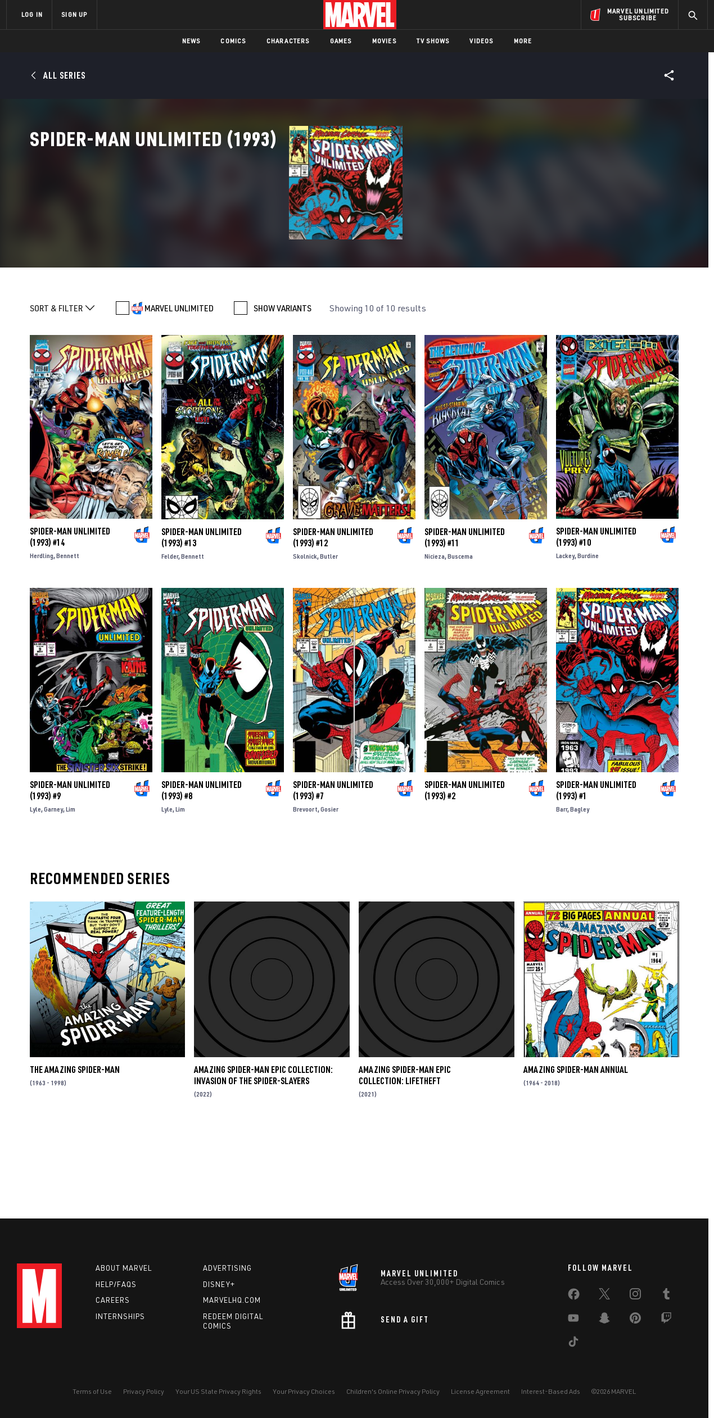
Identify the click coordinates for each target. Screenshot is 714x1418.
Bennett (67, 633)
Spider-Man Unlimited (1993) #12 (333, 615)
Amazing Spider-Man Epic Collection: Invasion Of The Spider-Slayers (263, 1152)
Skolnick (305, 633)
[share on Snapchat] (604, 1320)
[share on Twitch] (666, 1320)
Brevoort (305, 886)
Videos (481, 41)
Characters (288, 41)
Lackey (565, 633)
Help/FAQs (116, 1284)
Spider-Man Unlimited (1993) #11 (464, 615)
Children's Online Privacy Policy (393, 1391)
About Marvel (124, 1267)
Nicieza (434, 633)
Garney (53, 886)
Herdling (41, 633)
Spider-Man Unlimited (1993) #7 (333, 868)
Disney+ (219, 1284)
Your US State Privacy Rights (218, 1391)
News (191, 41)
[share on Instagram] (635, 1296)
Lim (70, 886)
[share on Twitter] (604, 1296)
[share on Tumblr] (666, 1296)
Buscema (460, 633)
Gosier (329, 886)
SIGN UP (74, 14)
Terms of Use (92, 1391)
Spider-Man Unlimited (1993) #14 (70, 615)
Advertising (227, 1267)
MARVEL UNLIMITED (179, 386)
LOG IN (32, 14)
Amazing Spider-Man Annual (575, 1147)
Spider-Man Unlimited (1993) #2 (464, 868)
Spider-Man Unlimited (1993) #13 (201, 615)
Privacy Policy (143, 1391)
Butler (329, 633)
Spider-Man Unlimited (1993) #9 (70, 868)
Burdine (588, 633)
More (523, 41)
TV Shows (433, 41)
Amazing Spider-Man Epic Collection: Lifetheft (405, 1152)
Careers (113, 1299)
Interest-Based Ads (550, 1391)
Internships (120, 1316)
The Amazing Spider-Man (75, 1147)
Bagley (579, 886)
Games (341, 41)
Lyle (35, 886)
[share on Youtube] (573, 1320)
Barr (561, 886)
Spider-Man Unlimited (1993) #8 (201, 868)
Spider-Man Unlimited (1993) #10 (596, 615)
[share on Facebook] (574, 1296)
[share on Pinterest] (635, 1320)
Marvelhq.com (232, 1299)
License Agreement (480, 1391)
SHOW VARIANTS (282, 386)
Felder (169, 633)
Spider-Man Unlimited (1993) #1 (596, 868)
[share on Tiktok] (573, 1343)
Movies (384, 41)
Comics (233, 41)
